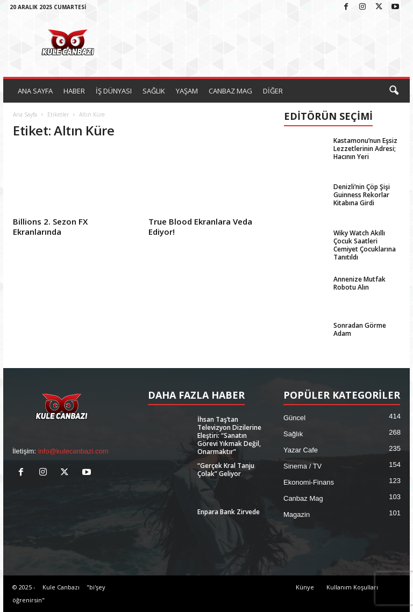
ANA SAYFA (35, 91)
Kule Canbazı (61, 587)
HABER (74, 91)
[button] (393, 91)
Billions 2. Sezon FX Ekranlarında (50, 226)
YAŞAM (187, 91)
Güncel (294, 418)
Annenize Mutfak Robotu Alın (359, 283)
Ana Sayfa (25, 114)
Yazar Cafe (300, 450)
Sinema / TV (302, 466)
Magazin (296, 514)
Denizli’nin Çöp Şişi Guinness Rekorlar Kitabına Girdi (361, 194)
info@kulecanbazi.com (73, 451)
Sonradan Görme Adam (359, 329)
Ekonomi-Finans (308, 482)
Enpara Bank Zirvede (228, 511)
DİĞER (273, 91)
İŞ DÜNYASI (114, 91)
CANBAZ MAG (230, 91)
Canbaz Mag (303, 498)
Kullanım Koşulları (352, 587)
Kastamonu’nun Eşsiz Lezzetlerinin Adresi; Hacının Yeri (365, 148)
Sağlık (293, 434)
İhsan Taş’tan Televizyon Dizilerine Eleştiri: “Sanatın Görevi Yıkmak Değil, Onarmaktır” (229, 435)
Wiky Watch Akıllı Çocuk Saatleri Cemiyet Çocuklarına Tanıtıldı (364, 245)
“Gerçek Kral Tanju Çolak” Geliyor (225, 469)
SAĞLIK (154, 91)
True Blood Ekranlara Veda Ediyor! (200, 226)
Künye (305, 587)
